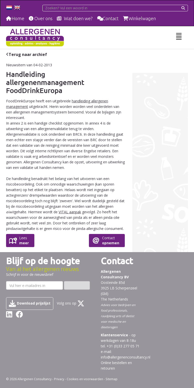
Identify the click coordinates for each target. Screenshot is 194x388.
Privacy (59, 379)
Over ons (43, 18)
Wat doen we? (78, 18)
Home (18, 18)
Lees (24, 240)
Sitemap (111, 379)
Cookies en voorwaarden (85, 379)
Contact (110, 18)
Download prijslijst (30, 303)
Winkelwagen (142, 18)
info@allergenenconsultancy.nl (125, 357)
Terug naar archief (28, 54)
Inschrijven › (77, 285)
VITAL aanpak (70, 212)
